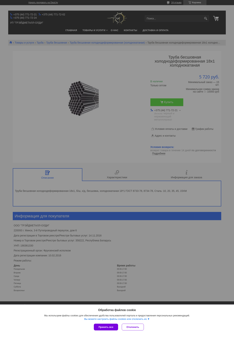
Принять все (106, 327)
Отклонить (132, 327)
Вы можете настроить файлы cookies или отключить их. (115, 319)
